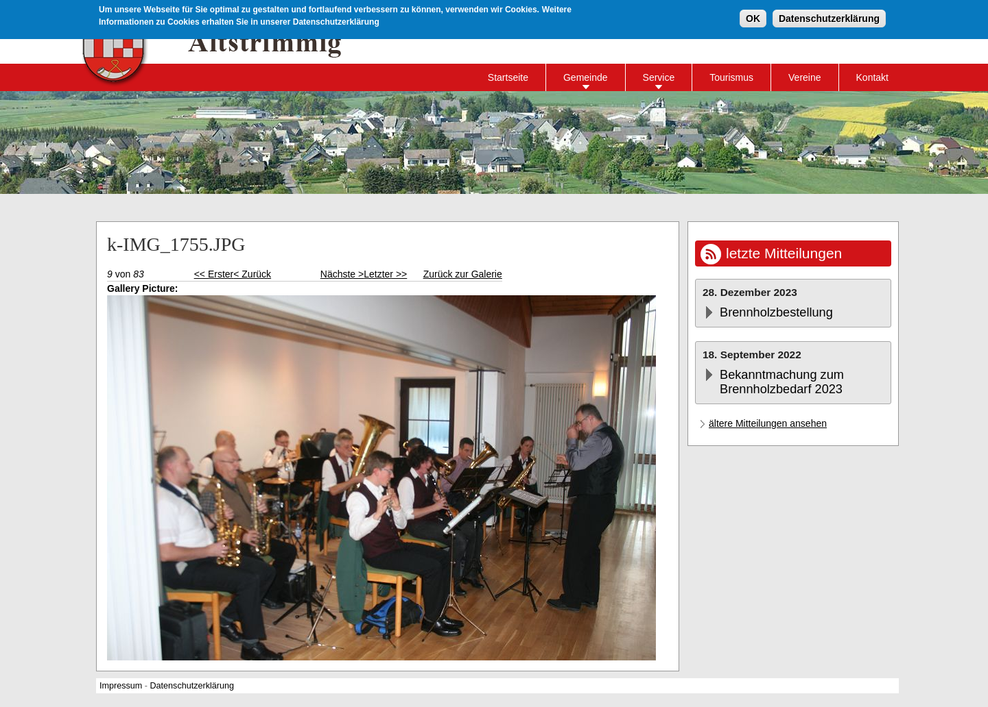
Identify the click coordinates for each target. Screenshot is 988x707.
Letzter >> (385, 274)
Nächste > (342, 274)
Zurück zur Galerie (462, 274)
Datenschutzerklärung (829, 17)
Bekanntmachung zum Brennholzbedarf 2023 (782, 382)
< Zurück (252, 274)
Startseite (508, 77)
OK (753, 17)
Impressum (120, 686)
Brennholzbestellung (776, 312)
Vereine (804, 77)
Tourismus (731, 77)
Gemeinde (585, 77)
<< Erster (214, 274)
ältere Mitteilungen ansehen (768, 423)
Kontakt (872, 77)
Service (659, 77)
